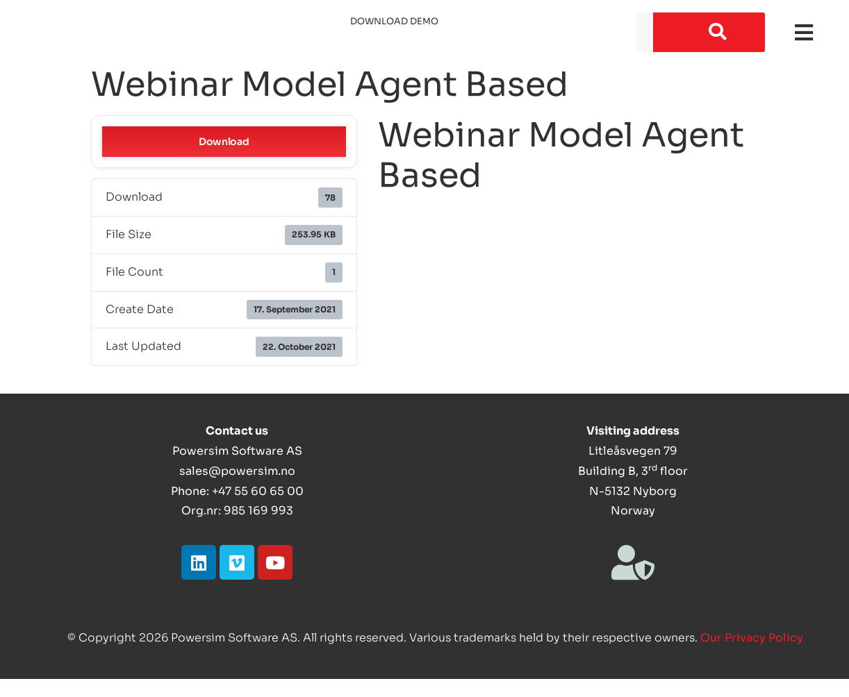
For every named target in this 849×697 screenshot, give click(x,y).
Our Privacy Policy (751, 637)
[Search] (709, 32)
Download (224, 141)
